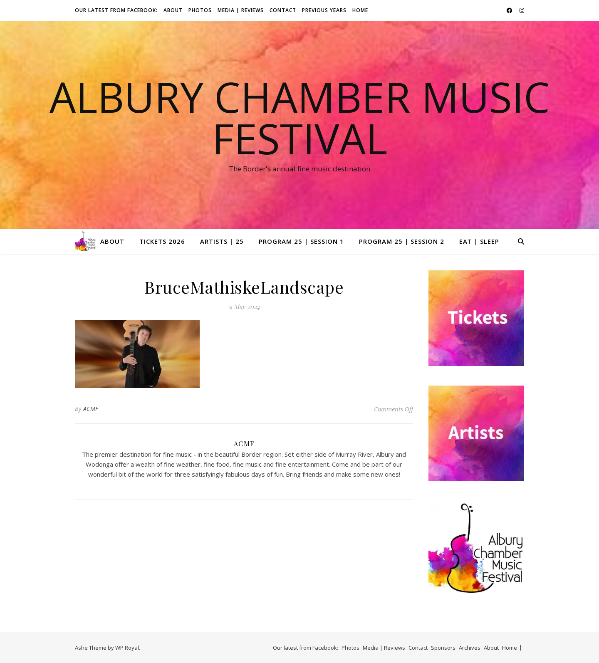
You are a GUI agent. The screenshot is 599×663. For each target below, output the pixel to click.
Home (360, 10)
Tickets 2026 (162, 241)
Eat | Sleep (479, 241)
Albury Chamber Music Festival (300, 117)
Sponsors (443, 647)
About (173, 10)
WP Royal (127, 647)
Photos (200, 10)
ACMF (91, 409)
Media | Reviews (241, 10)
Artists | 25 (222, 241)
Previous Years (324, 10)
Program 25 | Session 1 (301, 241)
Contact (283, 10)
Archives (469, 647)
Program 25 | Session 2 (401, 241)
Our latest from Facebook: (116, 10)
